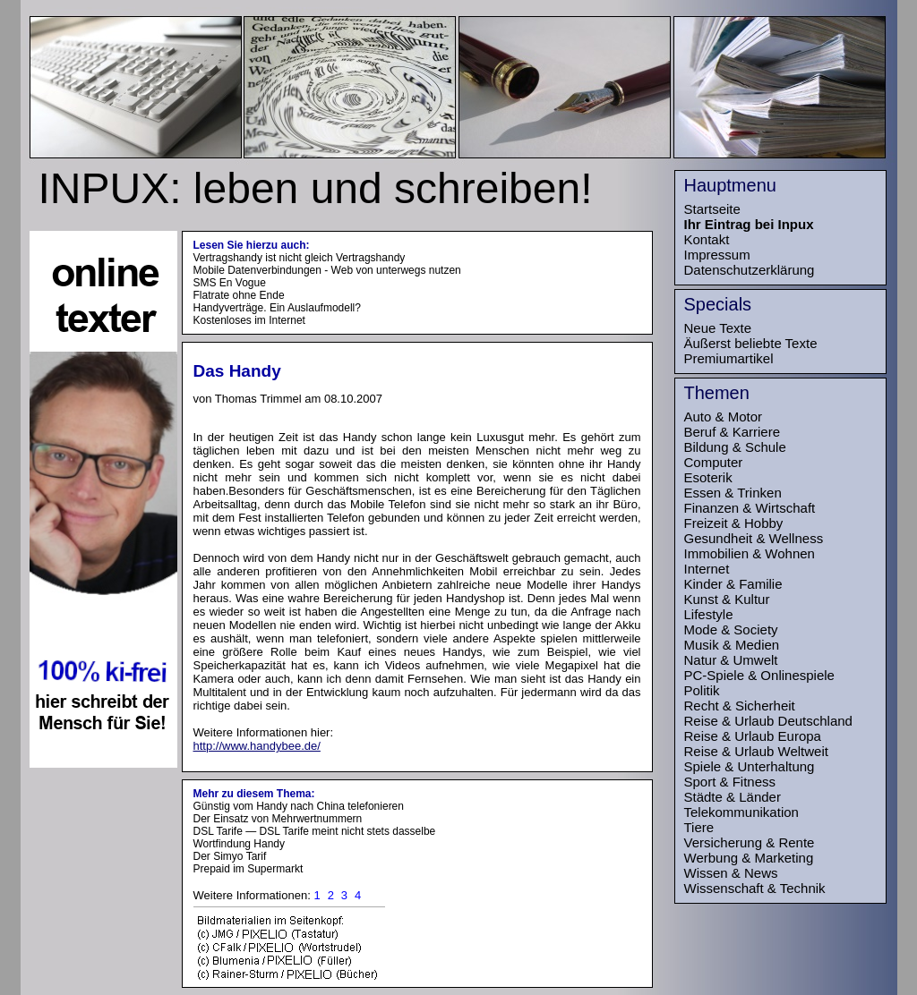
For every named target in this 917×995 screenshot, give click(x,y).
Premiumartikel (729, 358)
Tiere (699, 827)
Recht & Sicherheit (739, 705)
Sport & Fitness (730, 781)
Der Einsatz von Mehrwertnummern (278, 818)
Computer (713, 462)
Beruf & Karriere (732, 431)
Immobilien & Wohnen (749, 553)
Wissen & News (731, 872)
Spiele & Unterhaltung (749, 766)
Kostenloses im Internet (249, 320)
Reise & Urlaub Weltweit (756, 751)
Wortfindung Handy (239, 844)
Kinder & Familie (733, 583)
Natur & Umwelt (731, 660)
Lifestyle (708, 614)
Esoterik (708, 477)
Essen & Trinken (733, 492)
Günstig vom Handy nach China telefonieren (298, 806)
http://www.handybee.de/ (257, 746)
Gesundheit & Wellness (754, 538)
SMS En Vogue (229, 282)
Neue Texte (718, 328)
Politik (702, 690)
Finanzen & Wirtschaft (750, 507)
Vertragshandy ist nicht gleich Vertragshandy (299, 257)
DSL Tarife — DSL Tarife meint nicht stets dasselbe (314, 831)
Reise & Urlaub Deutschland (768, 720)
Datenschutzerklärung (749, 269)
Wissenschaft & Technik (755, 888)
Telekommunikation (741, 812)
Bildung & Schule (735, 447)
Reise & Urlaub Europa (752, 736)
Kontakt (707, 239)
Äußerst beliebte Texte (751, 343)
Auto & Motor (723, 416)
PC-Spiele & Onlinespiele (759, 675)
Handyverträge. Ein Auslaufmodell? (277, 308)
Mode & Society (731, 629)
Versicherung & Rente (749, 842)
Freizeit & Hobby (734, 523)
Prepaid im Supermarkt (248, 869)
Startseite (712, 209)
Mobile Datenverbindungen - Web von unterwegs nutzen (327, 270)
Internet (707, 568)
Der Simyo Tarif (230, 856)
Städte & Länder (732, 796)
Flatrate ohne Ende (239, 295)
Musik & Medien (732, 644)
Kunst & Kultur (727, 599)
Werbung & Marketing (749, 857)
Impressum (717, 254)
